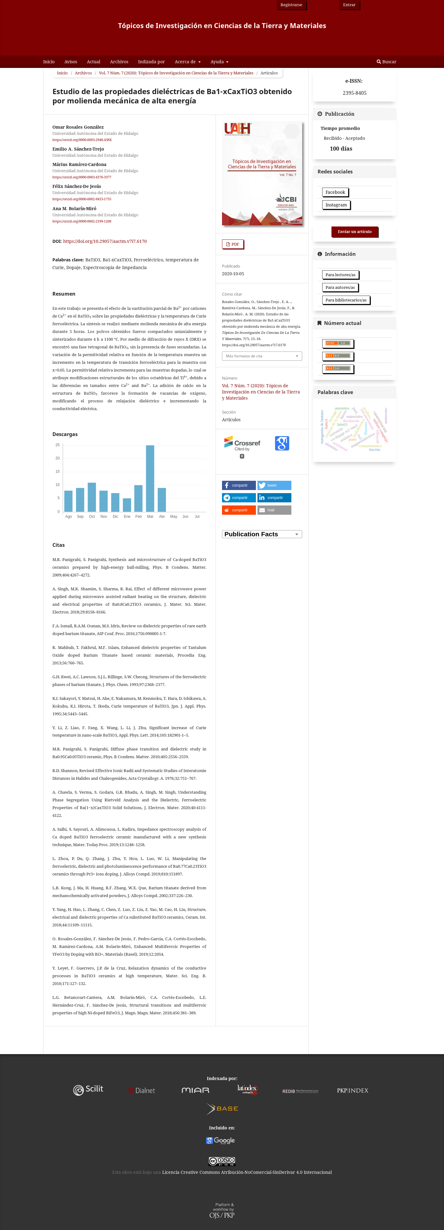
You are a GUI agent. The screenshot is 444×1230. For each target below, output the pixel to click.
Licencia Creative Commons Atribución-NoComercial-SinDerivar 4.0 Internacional (247, 1172)
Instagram (336, 205)
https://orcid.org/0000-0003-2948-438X (82, 140)
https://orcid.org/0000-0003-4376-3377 (81, 177)
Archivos (119, 61)
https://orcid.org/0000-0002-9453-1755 (81, 199)
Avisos (70, 61)
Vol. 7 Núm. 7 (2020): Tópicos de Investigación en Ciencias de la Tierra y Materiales (176, 73)
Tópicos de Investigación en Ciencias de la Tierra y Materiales (222, 25)
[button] (239, 485)
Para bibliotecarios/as (346, 300)
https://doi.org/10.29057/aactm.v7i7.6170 (105, 241)
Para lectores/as (341, 274)
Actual (93, 61)
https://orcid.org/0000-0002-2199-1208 (81, 221)
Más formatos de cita (244, 356)
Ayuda (218, 61)
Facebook (335, 192)
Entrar (349, 4)
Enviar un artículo (355, 231)
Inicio (49, 61)
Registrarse (291, 4)
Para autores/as (340, 287)
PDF (235, 244)
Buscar (387, 61)
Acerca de (186, 61)
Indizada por (151, 61)
